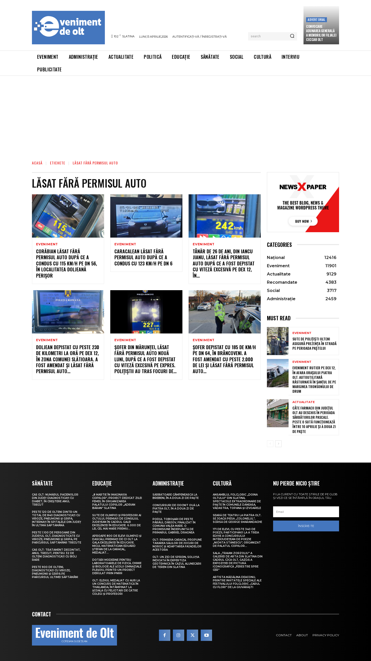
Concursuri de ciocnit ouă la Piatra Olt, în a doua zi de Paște (176, 509)
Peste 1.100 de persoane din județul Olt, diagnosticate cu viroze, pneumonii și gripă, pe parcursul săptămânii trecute (56, 537)
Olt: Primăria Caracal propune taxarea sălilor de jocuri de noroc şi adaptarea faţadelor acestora (177, 544)
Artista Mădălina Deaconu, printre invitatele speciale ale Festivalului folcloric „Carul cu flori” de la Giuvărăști (237, 582)
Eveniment (47, 244)
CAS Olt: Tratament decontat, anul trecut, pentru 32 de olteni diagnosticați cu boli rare (56, 555)
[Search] (292, 36)
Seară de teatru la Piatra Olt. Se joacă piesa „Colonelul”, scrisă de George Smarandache (237, 519)
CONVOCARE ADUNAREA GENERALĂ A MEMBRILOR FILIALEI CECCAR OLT (321, 33)
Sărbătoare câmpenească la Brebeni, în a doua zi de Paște (176, 496)
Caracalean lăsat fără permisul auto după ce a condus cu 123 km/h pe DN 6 (143, 257)
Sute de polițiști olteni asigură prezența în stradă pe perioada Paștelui (314, 343)
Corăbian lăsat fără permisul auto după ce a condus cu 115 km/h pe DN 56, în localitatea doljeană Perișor (66, 263)
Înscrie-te (306, 526)
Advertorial (316, 19)
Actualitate (303, 402)
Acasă (37, 162)
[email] (306, 511)
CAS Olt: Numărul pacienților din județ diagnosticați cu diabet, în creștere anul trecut (55, 499)
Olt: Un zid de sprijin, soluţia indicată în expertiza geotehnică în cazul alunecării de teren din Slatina (177, 562)
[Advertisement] (185, 114)
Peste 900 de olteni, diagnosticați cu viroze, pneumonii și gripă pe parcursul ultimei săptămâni (55, 572)
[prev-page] (270, 443)
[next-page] (278, 443)
